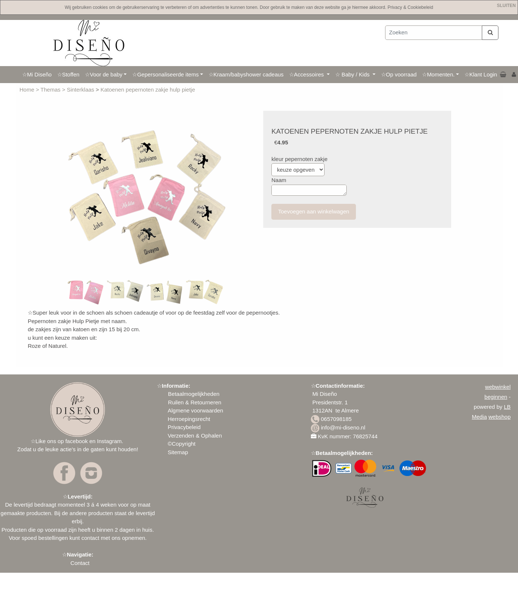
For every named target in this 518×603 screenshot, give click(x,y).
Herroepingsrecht (189, 419)
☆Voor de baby (103, 74)
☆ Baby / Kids (353, 74)
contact (90, 538)
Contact (80, 563)
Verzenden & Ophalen (195, 435)
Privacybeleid (184, 427)
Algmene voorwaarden (195, 410)
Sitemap (178, 452)
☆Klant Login (480, 74)
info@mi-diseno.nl (343, 427)
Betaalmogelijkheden (193, 394)
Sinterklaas (81, 89)
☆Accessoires (307, 74)
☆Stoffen (68, 74)
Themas (51, 89)
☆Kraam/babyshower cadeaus (246, 74)
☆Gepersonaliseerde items (165, 74)
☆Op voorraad (398, 74)
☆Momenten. (438, 74)
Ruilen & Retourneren (194, 402)
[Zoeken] (433, 32)
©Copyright (181, 444)
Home (28, 89)
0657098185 (336, 419)
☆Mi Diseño (37, 74)
